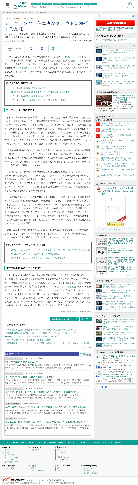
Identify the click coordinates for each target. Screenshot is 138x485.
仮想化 (71, 286)
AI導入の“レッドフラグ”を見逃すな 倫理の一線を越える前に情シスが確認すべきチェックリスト (118, 322)
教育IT (59, 471)
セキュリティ (36, 450)
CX (58, 455)
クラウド (86, 319)
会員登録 (15, 442)
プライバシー (60, 212)
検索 (133, 16)
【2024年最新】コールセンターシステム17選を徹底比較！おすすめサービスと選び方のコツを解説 (47, 343)
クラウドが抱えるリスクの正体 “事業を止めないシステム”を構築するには (42, 392)
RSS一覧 (87, 471)
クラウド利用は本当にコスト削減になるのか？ (31, 96)
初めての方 (118, 442)
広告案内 (23, 483)
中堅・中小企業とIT (38, 471)
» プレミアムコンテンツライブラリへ (110, 230)
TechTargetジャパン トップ (64, 319)
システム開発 (10, 468)
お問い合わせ (72, 442)
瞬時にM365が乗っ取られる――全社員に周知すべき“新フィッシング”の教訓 (124, 98)
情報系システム (63, 457)
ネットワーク (10, 460)
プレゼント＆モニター (92, 473)
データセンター (68, 57)
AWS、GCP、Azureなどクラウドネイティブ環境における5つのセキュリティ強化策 (45, 407)
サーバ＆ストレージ (12, 455)
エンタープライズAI (64, 460)
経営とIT (34, 468)
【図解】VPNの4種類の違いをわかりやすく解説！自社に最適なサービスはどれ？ (40, 333)
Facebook (102, 387)
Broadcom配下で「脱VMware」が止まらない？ (117, 175)
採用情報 (71, 483)
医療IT (59, 468)
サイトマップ (107, 442)
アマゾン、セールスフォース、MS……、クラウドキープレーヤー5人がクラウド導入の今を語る (51, 250)
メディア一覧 (7, 483)
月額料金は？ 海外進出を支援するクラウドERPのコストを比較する (40, 92)
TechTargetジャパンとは (57, 442)
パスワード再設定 (27, 442)
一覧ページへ (130, 276)
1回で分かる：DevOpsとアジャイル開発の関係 (117, 169)
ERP (58, 450)
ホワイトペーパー (90, 468)
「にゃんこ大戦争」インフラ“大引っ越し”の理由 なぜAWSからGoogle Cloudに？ (117, 191)
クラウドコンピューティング (29, 68)
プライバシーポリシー (47, 483)
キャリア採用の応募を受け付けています (112, 40)
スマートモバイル (11, 457)
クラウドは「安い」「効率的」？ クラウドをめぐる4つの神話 (38, 100)
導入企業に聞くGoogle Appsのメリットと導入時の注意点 (35, 254)
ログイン (7, 442)
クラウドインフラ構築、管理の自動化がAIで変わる (30, 377)
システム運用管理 (11, 462)
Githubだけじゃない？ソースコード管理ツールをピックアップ (32, 336)
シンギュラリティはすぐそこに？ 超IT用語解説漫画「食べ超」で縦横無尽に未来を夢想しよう (121, 250)
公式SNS (16, 483)
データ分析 (61, 452)
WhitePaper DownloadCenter (85, 354)
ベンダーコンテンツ (106, 46)
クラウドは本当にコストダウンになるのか (29, 88)
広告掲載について (86, 442)
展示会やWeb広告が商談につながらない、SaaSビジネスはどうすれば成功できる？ (45, 422)
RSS (97, 387)
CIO (23, 201)
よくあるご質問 (41, 442)
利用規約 (97, 442)
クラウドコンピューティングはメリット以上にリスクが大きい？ (38, 258)
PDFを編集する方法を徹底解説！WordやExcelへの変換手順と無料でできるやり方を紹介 (43, 330)
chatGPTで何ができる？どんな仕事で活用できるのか (28, 340)
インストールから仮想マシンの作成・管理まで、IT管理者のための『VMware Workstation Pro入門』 (120, 269)
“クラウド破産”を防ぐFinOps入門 (21, 362)
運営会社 (63, 483)
